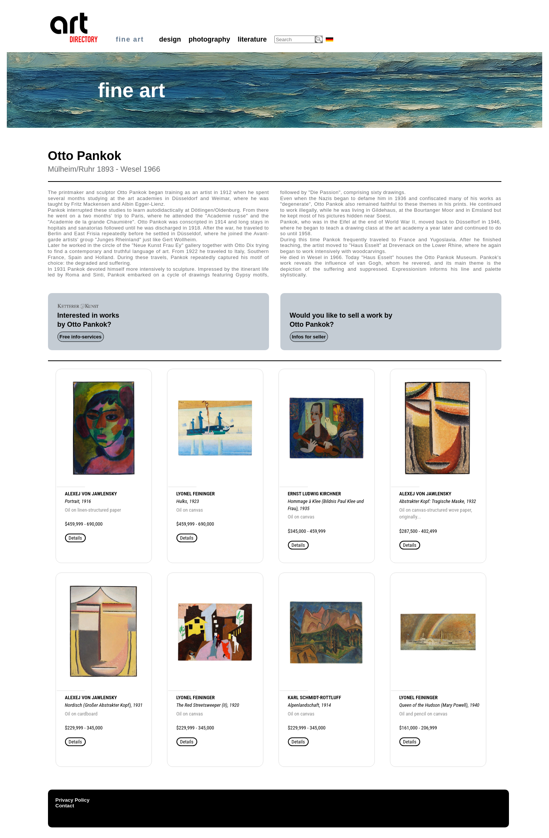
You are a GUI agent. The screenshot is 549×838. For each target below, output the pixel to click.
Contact (65, 806)
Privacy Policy (73, 800)
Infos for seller (309, 337)
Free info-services (81, 337)
